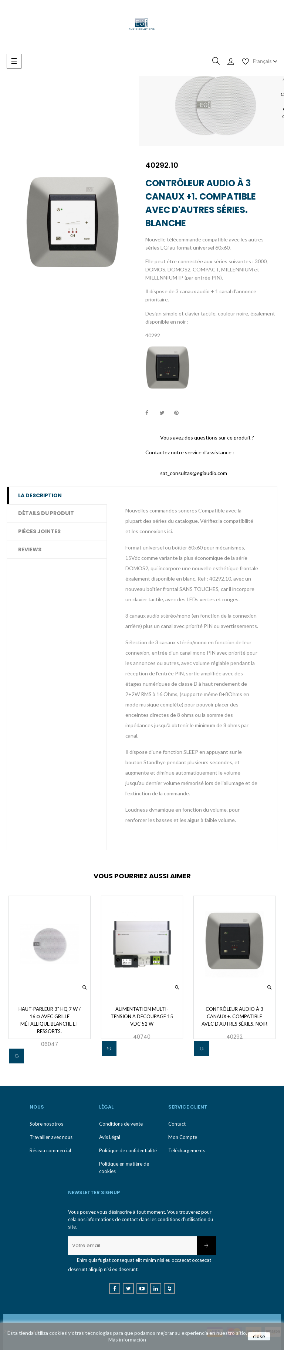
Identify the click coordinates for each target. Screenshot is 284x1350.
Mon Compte (182, 1137)
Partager (150, 413)
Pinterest (179, 413)
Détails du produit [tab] (46, 513)
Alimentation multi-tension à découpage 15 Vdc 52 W (142, 1016)
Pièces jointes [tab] (39, 531)
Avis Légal (109, 1137)
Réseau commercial (50, 1150)
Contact (177, 1124)
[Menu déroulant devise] (265, 61)
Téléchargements (186, 1150)
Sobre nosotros (46, 1124)
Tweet (165, 413)
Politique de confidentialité (128, 1150)
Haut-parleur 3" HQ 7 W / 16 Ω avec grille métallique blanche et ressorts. (49, 1020)
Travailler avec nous (51, 1137)
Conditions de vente (121, 1124)
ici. (170, 531)
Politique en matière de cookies (124, 1167)
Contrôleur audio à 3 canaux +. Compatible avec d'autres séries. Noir (234, 1016)
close (259, 1336)
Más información (127, 1339)
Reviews (29, 549)
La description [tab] (40, 495)
